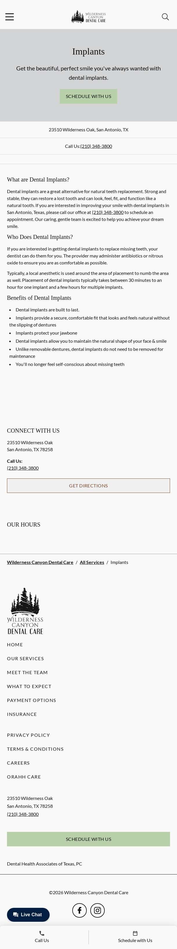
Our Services (25, 658)
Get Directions (88, 485)
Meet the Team (27, 672)
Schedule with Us (88, 96)
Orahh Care (24, 776)
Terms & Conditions (35, 749)
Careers (18, 762)
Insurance (22, 714)
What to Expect (29, 686)
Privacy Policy (28, 735)
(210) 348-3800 (96, 146)
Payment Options (31, 700)
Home (15, 644)
